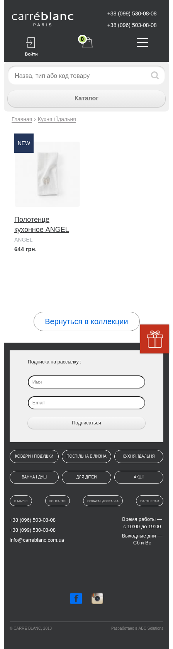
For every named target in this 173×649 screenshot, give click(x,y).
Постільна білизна (86, 456)
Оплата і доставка (103, 501)
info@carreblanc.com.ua (37, 540)
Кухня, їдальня (139, 456)
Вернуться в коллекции (86, 321)
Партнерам (149, 501)
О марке (21, 501)
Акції (139, 477)
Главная (22, 119)
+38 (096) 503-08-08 (132, 25)
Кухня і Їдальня (57, 119)
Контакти (57, 501)
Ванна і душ (34, 477)
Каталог (86, 98)
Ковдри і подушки (34, 456)
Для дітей (86, 477)
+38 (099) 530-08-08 (132, 13)
